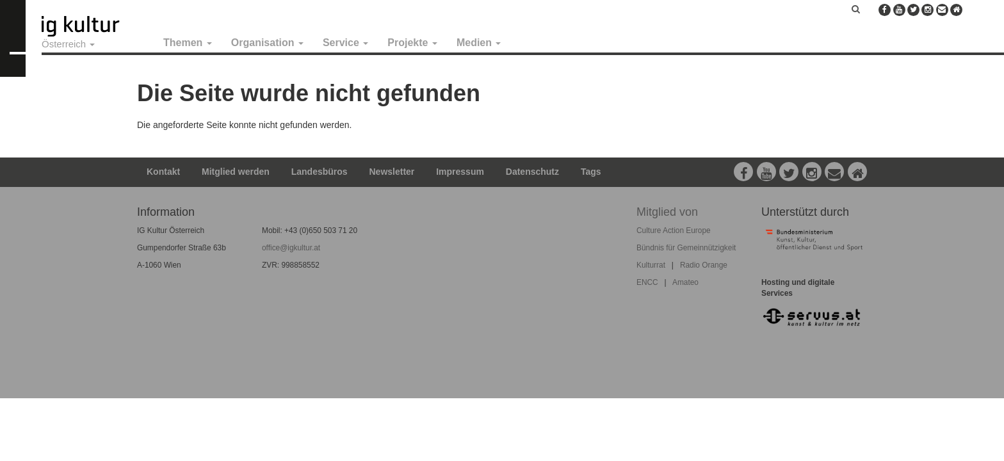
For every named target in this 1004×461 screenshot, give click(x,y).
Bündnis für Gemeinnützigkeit (686, 247)
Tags (591, 171)
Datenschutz (532, 171)
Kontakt (163, 171)
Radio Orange (703, 265)
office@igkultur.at (291, 247)
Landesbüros (319, 171)
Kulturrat (650, 265)
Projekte (412, 42)
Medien (479, 42)
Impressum (460, 171)
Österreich (68, 43)
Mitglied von (667, 212)
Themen (187, 42)
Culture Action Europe (673, 230)
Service (345, 42)
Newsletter (392, 171)
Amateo (685, 282)
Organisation (267, 42)
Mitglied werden (236, 171)
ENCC (647, 282)
